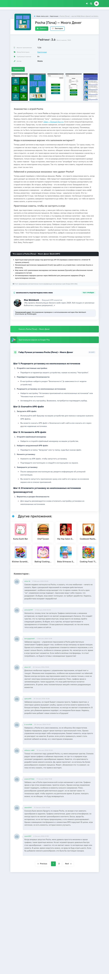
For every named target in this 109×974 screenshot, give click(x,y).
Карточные (42, 52)
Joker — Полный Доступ (53, 122)
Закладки (57, 28)
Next (68, 864)
